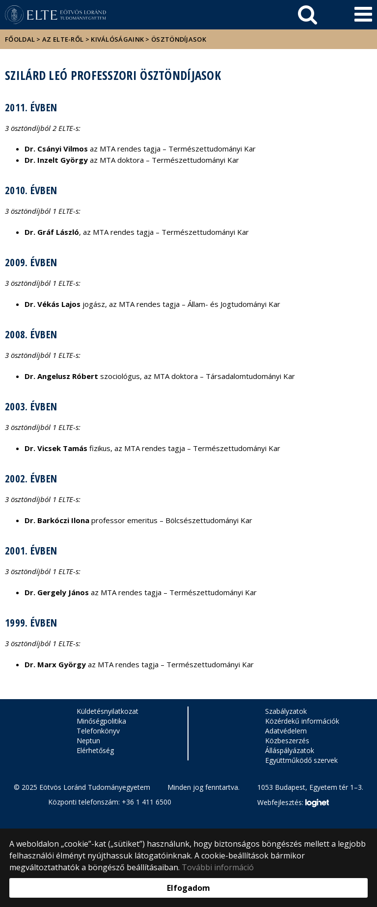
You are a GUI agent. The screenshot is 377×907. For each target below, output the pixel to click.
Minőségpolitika (101, 721)
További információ (218, 867)
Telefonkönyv (98, 730)
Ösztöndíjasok (178, 39)
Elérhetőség (95, 750)
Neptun (88, 740)
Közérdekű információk (302, 721)
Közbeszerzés (287, 740)
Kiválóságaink (117, 39)
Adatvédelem (286, 730)
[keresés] (307, 14)
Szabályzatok (286, 711)
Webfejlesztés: (293, 803)
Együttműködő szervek (301, 760)
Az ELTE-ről (62, 39)
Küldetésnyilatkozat (107, 711)
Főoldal (20, 39)
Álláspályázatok (289, 750)
